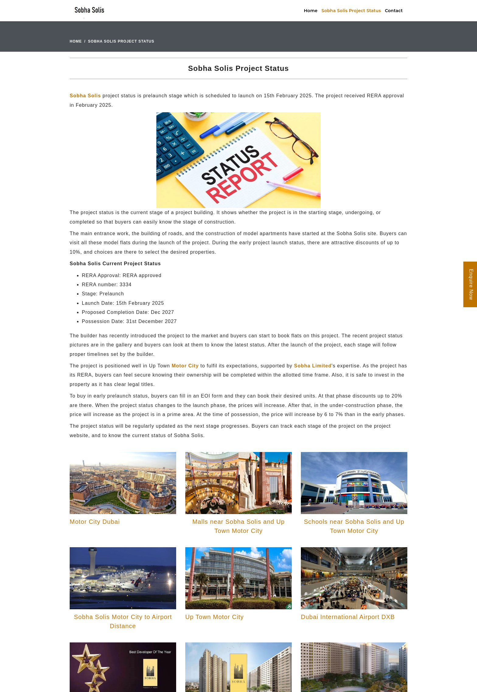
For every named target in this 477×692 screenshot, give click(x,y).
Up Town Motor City (214, 617)
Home (311, 10)
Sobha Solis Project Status (351, 10)
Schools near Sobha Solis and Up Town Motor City (354, 526)
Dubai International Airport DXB (348, 617)
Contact (394, 10)
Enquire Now (471, 284)
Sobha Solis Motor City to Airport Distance (123, 621)
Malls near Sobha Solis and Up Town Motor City (238, 526)
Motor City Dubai (95, 521)
